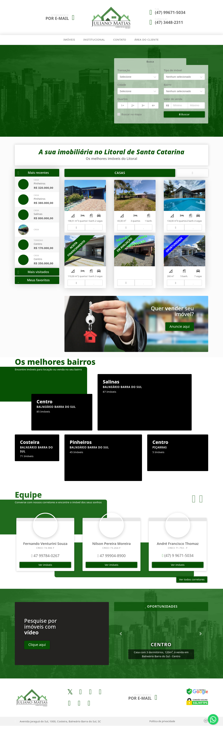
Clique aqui (37, 649)
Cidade (121, 84)
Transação (123, 70)
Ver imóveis (45, 568)
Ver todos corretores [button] (192, 583)
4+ (153, 105)
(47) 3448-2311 (169, 22)
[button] (194, 503)
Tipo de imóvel (173, 70)
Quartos (122, 98)
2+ (132, 105)
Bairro (167, 84)
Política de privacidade (162, 725)
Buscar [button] (184, 114)
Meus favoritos (33, 280)
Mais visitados (33, 272)
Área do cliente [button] (146, 39)
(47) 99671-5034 (170, 12)
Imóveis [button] (69, 39)
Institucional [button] (94, 39)
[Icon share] (70, 696)
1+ (122, 105)
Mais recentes (33, 172)
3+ (143, 105)
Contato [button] (119, 39)
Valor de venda (173, 98)
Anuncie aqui (180, 330)
